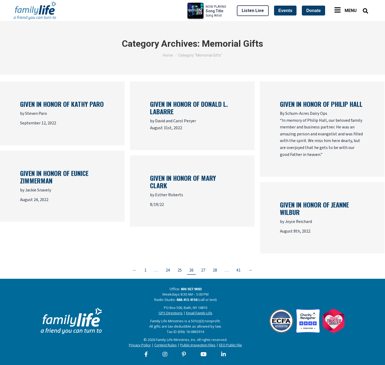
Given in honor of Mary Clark (183, 181)
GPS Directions (171, 313)
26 (191, 270)
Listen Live (253, 10)
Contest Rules (165, 345)
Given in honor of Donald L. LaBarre (189, 107)
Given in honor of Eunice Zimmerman (54, 176)
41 (238, 270)
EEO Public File (230, 345)
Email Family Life (199, 313)
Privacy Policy (140, 345)
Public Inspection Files (197, 345)
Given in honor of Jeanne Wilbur (314, 208)
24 (168, 270)
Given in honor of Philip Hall (321, 104)
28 (215, 270)
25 (180, 270)
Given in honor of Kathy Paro (62, 104)
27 (203, 270)
